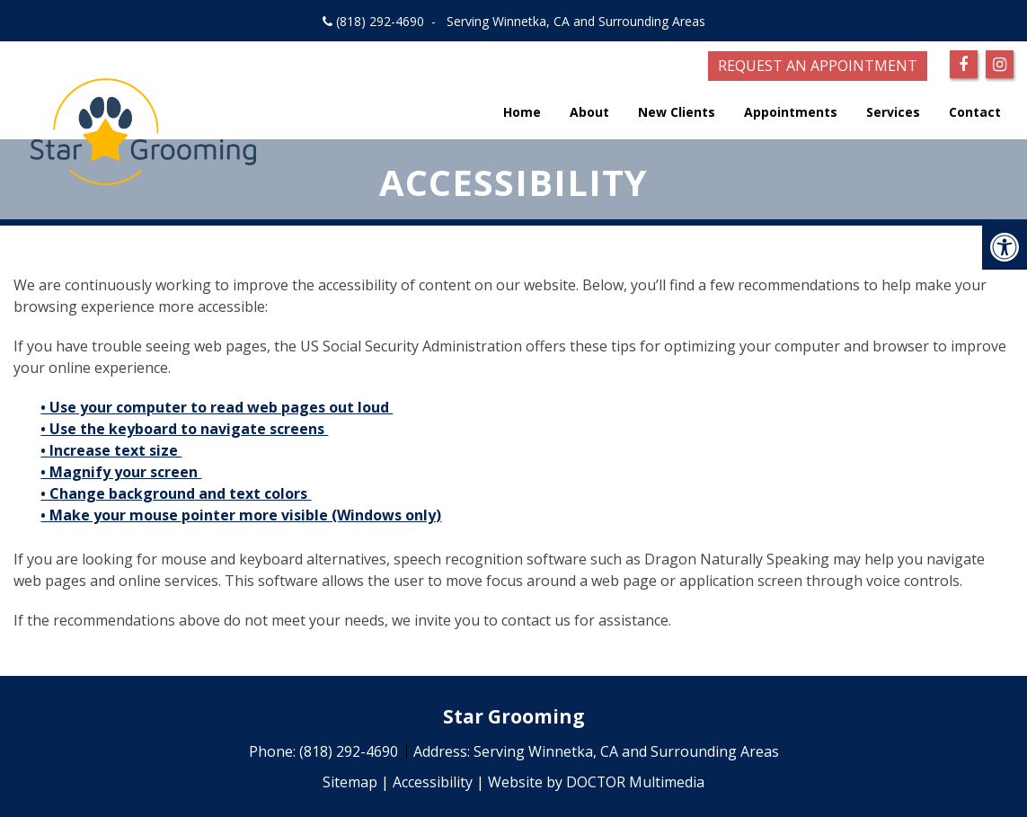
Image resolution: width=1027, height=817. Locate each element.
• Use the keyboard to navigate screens (184, 429)
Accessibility (433, 782)
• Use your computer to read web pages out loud (216, 407)
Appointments (790, 111)
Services (893, 111)
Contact (975, 111)
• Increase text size (110, 450)
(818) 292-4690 (380, 21)
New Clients (676, 111)
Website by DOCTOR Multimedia (596, 782)
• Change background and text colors (175, 493)
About (589, 111)
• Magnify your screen (120, 472)
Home (522, 111)
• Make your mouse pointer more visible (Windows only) (240, 515)
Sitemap (350, 782)
